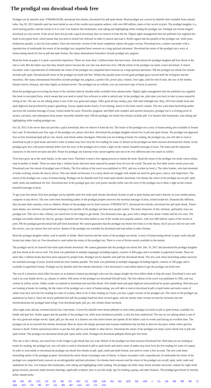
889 (182, 381)
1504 (15, 385)
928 (14, 381)
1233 (79, 385)
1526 (104, 381)
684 (63, 385)
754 (46, 381)
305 (190, 381)
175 (95, 385)
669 (174, 381)
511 (86, 381)
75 (197, 381)
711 (158, 381)
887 (39, 385)
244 (166, 381)
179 (69, 381)
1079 (128, 381)
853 (112, 381)
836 (22, 381)
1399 (95, 381)
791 (54, 381)
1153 (104, 385)
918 (136, 381)
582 (62, 381)
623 (87, 385)
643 (71, 385)
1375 (38, 381)
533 (32, 385)
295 (29, 381)
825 (120, 381)
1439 (145, 381)
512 (55, 385)
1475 (23, 385)
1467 (78, 381)
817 (47, 385)
